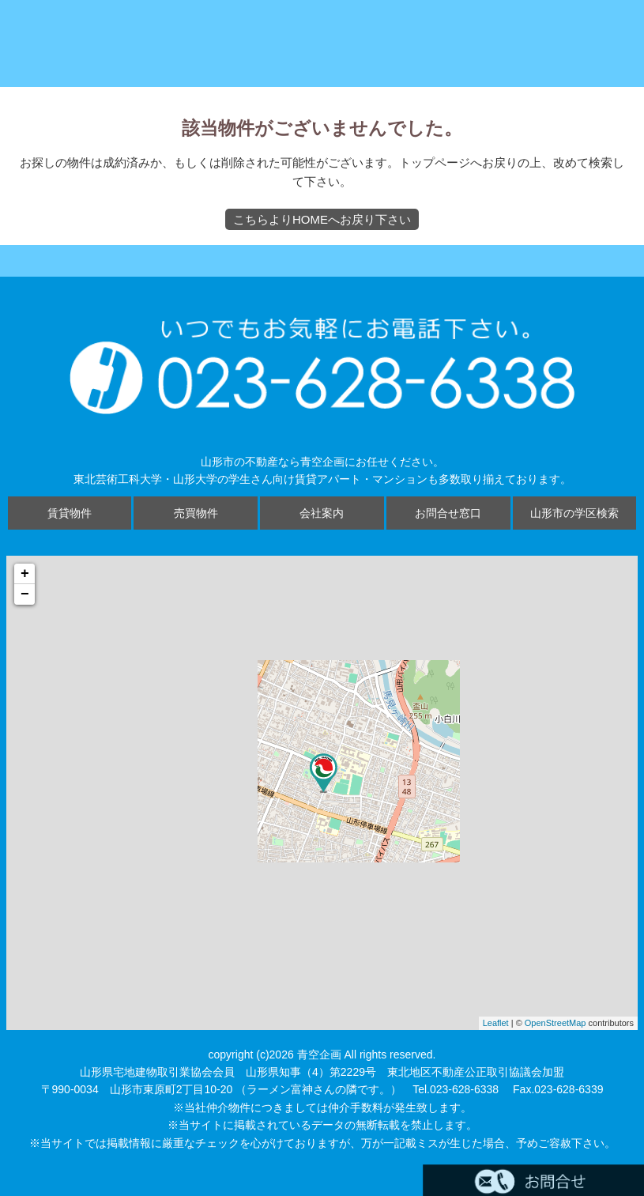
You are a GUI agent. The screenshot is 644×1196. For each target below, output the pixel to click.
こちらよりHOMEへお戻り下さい (322, 219)
